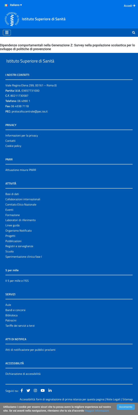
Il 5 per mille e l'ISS (17, 289)
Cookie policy (13, 154)
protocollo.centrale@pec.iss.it (30, 120)
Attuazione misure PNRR (20, 178)
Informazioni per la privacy (21, 144)
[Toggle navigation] (7, 32)
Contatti (10, 149)
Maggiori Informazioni (97, 410)
